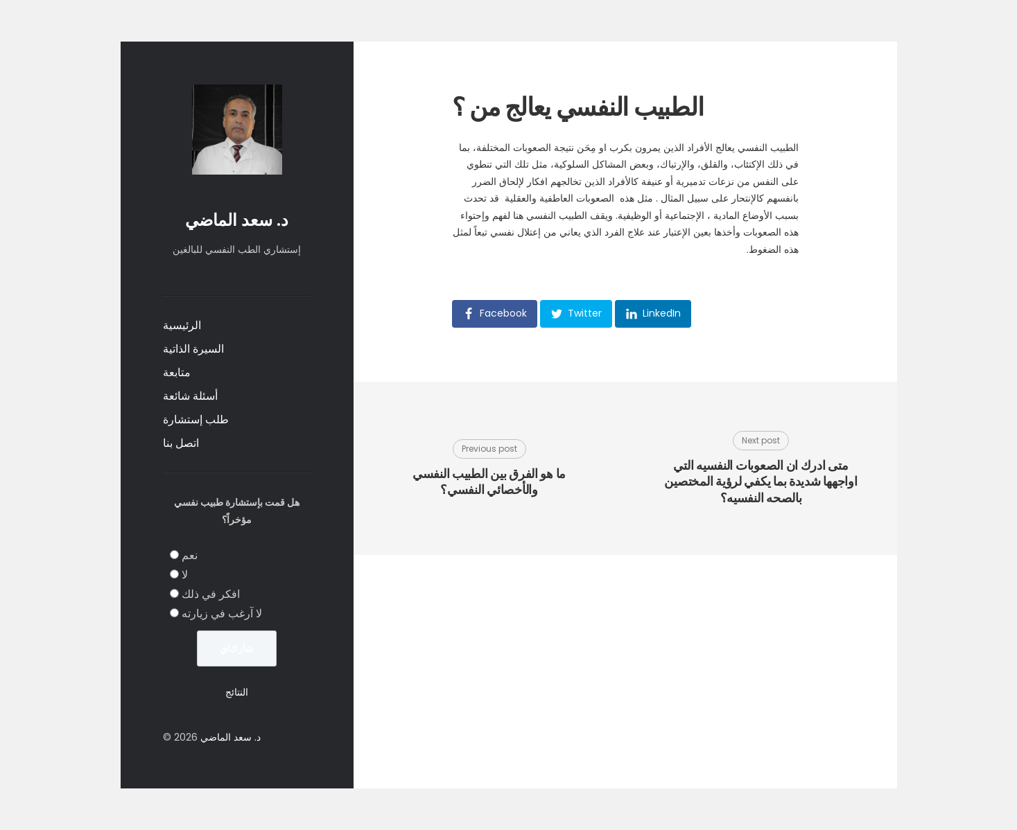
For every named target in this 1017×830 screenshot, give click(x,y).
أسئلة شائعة (190, 396)
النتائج (236, 692)
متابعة (177, 372)
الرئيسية (182, 325)
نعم (190, 555)
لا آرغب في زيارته (222, 613)
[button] (494, 314)
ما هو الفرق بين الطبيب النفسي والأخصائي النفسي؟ (489, 482)
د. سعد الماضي (236, 220)
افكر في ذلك (211, 594)
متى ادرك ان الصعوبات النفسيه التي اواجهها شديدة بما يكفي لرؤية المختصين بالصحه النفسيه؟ (760, 481)
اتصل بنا (181, 443)
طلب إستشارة (196, 419)
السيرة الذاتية (193, 349)
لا (185, 575)
